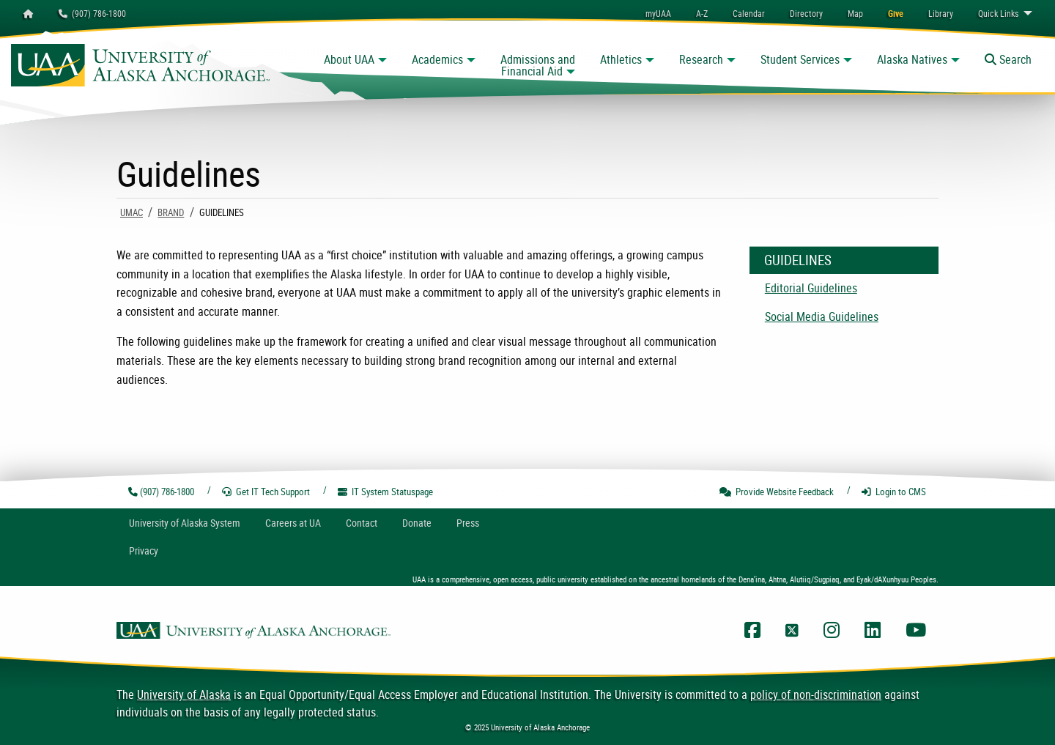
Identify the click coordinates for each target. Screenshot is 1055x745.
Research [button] (701, 59)
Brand (171, 212)
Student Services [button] (800, 59)
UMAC (131, 212)
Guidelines (798, 260)
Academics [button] (437, 59)
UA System (184, 523)
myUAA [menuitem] (658, 13)
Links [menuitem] (998, 13)
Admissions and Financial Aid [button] (537, 65)
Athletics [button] (621, 59)
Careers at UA (293, 523)
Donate (417, 523)
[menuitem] (748, 13)
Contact (361, 523)
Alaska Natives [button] (912, 59)
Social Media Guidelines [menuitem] (821, 316)
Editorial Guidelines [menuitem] (811, 288)
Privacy (143, 550)
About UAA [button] (349, 59)
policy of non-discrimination (815, 694)
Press (467, 523)
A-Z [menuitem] (702, 13)
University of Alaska (184, 694)
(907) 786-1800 (92, 13)
